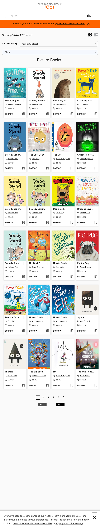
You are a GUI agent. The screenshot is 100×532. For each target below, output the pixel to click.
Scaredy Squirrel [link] (37, 100)
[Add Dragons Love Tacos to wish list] (95, 223)
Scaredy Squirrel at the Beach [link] (13, 209)
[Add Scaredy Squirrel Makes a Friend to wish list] (23, 277)
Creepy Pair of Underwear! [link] (86, 155)
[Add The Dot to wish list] (71, 168)
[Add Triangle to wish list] (23, 385)
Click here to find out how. (71, 23)
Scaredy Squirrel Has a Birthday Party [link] (37, 209)
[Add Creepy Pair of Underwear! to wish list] (95, 168)
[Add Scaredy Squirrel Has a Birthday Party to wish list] (47, 223)
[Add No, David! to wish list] (47, 277)
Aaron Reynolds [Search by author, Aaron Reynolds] (86, 158)
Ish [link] (54, 372)
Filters (7, 52)
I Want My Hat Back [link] (61, 100)
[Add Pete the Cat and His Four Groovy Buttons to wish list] (23, 331)
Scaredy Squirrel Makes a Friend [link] (13, 263)
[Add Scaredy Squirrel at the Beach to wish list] (23, 223)
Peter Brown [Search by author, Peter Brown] (85, 375)
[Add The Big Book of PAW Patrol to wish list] (47, 385)
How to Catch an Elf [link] (61, 317)
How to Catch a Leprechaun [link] (61, 263)
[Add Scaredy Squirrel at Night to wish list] (23, 168)
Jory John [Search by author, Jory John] (35, 158)
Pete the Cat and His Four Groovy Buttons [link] (13, 317)
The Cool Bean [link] (36, 155)
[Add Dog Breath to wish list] (71, 223)
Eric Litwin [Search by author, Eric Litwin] (84, 104)
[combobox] (44, 16)
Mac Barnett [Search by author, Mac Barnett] (85, 321)
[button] (90, 35)
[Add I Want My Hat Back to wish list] (71, 114)
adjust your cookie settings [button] (69, 523)
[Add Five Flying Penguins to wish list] (23, 114)
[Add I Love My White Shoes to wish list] (95, 114)
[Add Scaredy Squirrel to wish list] (47, 114)
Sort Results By (9, 43)
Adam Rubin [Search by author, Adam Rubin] (85, 213)
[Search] (4, 16)
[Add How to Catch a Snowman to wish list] (47, 331)
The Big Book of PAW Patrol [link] (37, 372)
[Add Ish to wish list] (71, 385)
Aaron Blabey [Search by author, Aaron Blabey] (85, 267)
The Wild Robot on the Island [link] (86, 372)
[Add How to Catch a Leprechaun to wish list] (71, 277)
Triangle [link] (9, 372)
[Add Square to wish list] (95, 331)
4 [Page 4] (53, 397)
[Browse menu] (95, 16)
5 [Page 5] (58, 397)
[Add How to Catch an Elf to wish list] (71, 331)
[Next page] (64, 397)
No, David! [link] (34, 263)
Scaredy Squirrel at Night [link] (13, 155)
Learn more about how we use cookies (32, 523)
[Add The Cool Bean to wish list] (47, 168)
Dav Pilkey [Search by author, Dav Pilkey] (60, 213)
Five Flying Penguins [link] (13, 100)
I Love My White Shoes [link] (86, 100)
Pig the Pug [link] (83, 263)
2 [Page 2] (43, 397)
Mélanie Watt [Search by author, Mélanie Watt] (37, 104)
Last (60, 404)
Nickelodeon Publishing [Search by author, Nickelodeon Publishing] (39, 375)
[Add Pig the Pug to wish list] (95, 277)
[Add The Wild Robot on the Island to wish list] (95, 385)
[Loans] (89, 16)
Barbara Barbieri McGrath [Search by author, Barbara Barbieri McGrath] (15, 104)
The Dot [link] (57, 155)
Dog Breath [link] (59, 209)
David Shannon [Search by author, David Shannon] (38, 267)
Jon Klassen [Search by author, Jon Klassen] (61, 104)
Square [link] (80, 317)
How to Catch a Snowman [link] (37, 317)
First (42, 404)
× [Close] (94, 518)
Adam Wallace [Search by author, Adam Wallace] (61, 267)
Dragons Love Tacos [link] (86, 209)
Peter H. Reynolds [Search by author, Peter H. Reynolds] (63, 158)
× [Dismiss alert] (88, 24)
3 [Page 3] (48, 397)
